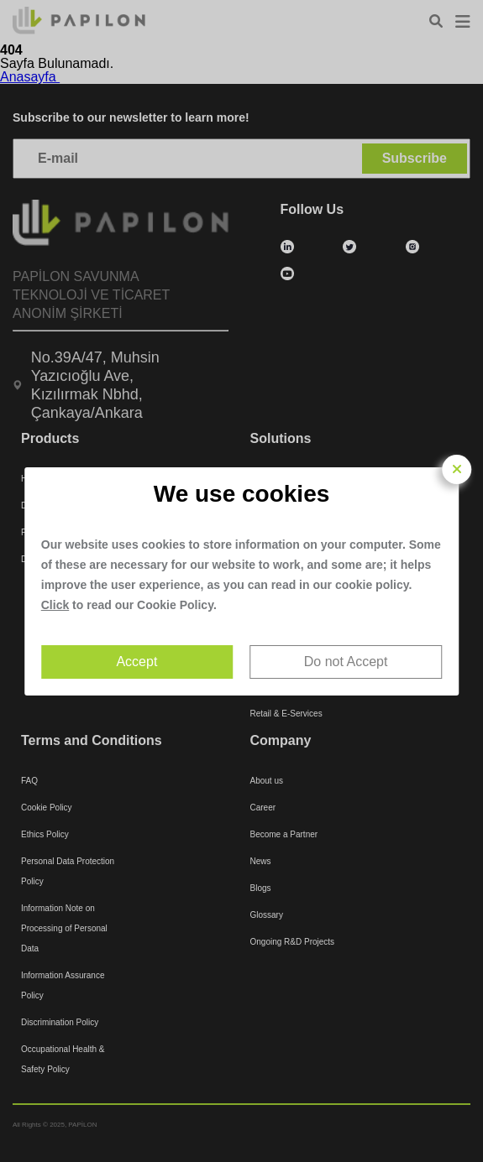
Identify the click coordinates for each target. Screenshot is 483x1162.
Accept (136, 661)
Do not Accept (346, 661)
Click (55, 605)
